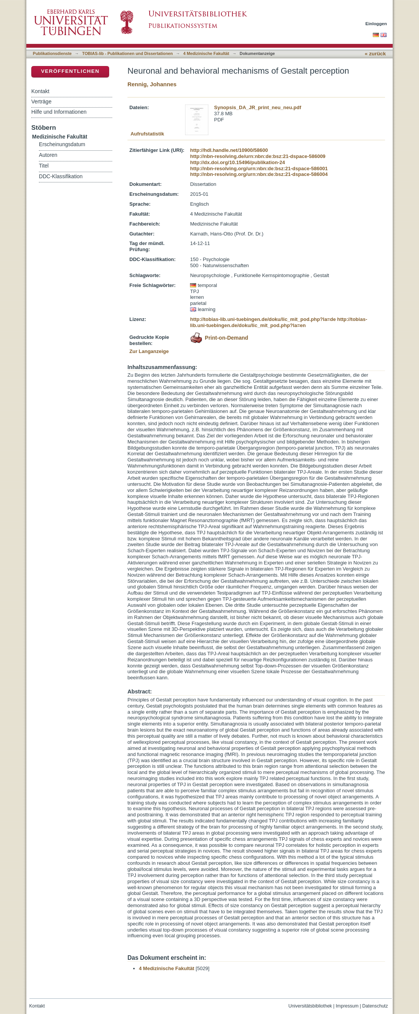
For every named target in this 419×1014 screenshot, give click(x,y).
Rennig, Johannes (152, 84)
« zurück (375, 53)
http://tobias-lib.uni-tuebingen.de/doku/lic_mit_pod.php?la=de (263, 319)
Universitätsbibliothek (310, 1006)
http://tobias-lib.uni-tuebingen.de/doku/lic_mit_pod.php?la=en (278, 322)
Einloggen (376, 23)
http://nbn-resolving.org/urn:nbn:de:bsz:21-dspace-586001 (258, 168)
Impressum (347, 1006)
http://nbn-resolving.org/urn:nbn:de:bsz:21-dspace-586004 (258, 174)
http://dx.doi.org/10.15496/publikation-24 (237, 162)
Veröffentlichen (70, 71)
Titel (43, 166)
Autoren (48, 155)
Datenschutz (375, 1006)
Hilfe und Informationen (59, 112)
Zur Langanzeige (149, 351)
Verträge (41, 101)
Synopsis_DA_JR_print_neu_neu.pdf (257, 107)
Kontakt (40, 91)
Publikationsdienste (52, 53)
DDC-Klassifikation (60, 176)
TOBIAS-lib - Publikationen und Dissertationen (127, 53)
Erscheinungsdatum (62, 144)
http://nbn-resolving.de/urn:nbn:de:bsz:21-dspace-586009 (258, 156)
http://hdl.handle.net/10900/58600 (229, 150)
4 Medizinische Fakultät (206, 53)
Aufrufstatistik (147, 134)
